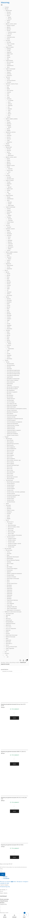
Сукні (8, 93)
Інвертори (8, 630)
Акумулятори (9, 620)
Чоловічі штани (10, 500)
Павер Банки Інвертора (12, 600)
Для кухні (9, 393)
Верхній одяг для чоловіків (13, 482)
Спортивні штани (11, 37)
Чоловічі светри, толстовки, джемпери (16, 492)
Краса (8, 580)
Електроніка (10, 570)
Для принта (10, 247)
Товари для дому (11, 428)
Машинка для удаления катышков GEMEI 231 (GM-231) (13, 751)
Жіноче (7, 297)
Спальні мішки (10, 222)
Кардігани (9, 52)
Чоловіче (8, 330)
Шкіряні (9, 215)
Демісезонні (10, 155)
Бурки (8, 303)
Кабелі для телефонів (12, 405)
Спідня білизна (9, 60)
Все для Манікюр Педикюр (13, 560)
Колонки (8, 633)
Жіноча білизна (10, 478)
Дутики (8, 275)
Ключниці (9, 73)
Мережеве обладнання (12, 412)
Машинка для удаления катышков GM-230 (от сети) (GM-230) (14, 798)
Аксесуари (9, 368)
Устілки (8, 267)
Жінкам (6, 8)
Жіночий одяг (9, 438)
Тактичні (10, 218)
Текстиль (8, 77)
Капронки (9, 135)
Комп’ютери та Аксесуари (13, 578)
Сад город (9, 601)
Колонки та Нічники (11, 576)
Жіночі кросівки (11, 531)
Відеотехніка (10, 383)
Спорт (8, 287)
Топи (8, 95)
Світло (7, 645)
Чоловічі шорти (10, 498)
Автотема (9, 553)
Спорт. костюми (10, 43)
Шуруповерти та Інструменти (13, 610)
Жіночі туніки (10, 470)
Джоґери (9, 28)
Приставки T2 (9, 643)
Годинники (9, 385)
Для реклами (10, 397)
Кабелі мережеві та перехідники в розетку (17, 408)
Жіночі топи (9, 468)
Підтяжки (9, 508)
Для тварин (9, 566)
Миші (7, 638)
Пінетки (8, 283)
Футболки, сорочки (10, 228)
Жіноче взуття (10, 522)
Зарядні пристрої (11, 398)
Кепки (8, 120)
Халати (8, 117)
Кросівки (9, 282)
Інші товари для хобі (11, 403)
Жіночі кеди (10, 530)
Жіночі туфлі (11, 533)
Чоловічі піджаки (11, 488)
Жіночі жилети (10, 445)
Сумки (8, 223)
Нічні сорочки (10, 90)
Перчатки (9, 123)
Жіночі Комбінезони (11, 448)
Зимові (9, 17)
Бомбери (9, 48)
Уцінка (7, 503)
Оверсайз (10, 105)
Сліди (8, 140)
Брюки (8, 158)
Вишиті (9, 113)
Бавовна (10, 108)
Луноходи (9, 315)
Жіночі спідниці (10, 463)
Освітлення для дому (12, 415)
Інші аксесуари (10, 400)
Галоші (8, 273)
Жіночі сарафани (11, 458)
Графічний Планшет (10, 623)
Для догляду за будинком (13, 387)
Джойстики (8, 625)
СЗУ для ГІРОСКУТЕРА (11, 646)
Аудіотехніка (10, 377)
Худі (8, 58)
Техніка (6, 360)
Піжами (7, 143)
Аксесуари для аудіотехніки (13, 370)
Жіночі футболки (11, 472)
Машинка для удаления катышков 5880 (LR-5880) (12, 844)
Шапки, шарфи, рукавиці (11, 118)
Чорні (9, 110)
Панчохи (9, 138)
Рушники (9, 82)
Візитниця (9, 70)
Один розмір (11, 205)
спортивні (10, 168)
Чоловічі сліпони (12, 540)
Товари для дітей (11, 427)
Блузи (8, 85)
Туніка (8, 97)
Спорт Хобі (9, 605)
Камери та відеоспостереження (14, 573)
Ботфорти (9, 302)
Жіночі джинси (10, 442)
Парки (8, 22)
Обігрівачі (9, 596)
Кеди (8, 278)
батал (9, 102)
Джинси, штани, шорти (11, 23)
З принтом (10, 245)
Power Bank (8, 626)
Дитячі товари (10, 563)
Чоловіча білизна (11, 501)
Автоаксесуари (10, 363)
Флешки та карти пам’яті (12, 435)
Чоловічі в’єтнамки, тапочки (14, 543)
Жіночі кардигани (11, 447)
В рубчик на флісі (12, 32)
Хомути (8, 260)
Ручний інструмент (11, 420)
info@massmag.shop (5, 886)
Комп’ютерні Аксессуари (11, 635)
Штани (8, 38)
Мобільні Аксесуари (10, 636)
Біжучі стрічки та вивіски (12, 380)
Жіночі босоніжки (12, 525)
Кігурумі (9, 63)
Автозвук (9, 367)
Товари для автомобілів (12, 423)
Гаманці (9, 72)
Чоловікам (7, 145)
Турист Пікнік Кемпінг (12, 608)
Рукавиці (9, 125)
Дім (7, 565)
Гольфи (8, 50)
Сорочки (9, 92)
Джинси (8, 27)
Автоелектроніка (11, 365)
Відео (8, 555)
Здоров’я (9, 571)
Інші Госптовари (10, 402)
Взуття (6, 270)
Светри (8, 57)
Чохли (7, 650)
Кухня (8, 581)
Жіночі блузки (10, 440)
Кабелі (7, 631)
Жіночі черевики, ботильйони (15, 535)
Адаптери (8, 615)
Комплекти (9, 75)
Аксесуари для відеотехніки (13, 373)
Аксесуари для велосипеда (13, 372)
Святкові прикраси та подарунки (14, 422)
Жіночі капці (11, 528)
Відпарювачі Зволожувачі (13, 556)
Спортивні (10, 220)
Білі (9, 107)
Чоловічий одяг (9, 480)
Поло (9, 115)
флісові (9, 187)
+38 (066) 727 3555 (4, 883)
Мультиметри (10, 413)
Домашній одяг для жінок (13, 443)
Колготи (9, 137)
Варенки (10, 242)
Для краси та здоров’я (12, 392)
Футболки (9, 98)
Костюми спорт (10, 178)
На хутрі (10, 33)
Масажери (9, 585)
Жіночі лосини (10, 452)
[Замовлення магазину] (11, 671)
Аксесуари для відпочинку (13, 375)
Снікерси (9, 318)
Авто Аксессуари (10, 613)
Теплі (9, 172)
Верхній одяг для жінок (12, 477)
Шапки (8, 128)
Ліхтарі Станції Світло (12, 583)
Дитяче (7, 272)
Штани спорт (10, 170)
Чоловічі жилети (10, 485)
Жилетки (9, 13)
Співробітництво (4, 901)
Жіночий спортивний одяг (13, 465)
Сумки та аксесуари (10, 68)
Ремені (8, 213)
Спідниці (9, 35)
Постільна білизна (11, 80)
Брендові (10, 240)
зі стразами (10, 100)
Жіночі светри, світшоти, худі (13, 460)
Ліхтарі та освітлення (12, 410)
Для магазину (10, 395)
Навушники (9, 588)
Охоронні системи (11, 417)
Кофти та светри (10, 47)
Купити (14, 717)
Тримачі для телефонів (12, 433)
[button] (14, 906)
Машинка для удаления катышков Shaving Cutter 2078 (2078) (13, 705)
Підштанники (10, 265)
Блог (6, 651)
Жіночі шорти (10, 473)
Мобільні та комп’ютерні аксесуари (13, 611)
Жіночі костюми (10, 450)
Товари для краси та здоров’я (14, 430)
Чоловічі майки (10, 486)
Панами (9, 122)
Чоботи (8, 293)
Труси (8, 67)
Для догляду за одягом (12, 388)
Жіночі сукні (9, 467)
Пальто (8, 20)
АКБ (7, 616)
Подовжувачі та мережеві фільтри (15, 418)
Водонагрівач (10, 558)
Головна (7, 7)
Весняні (9, 19)
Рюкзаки (9, 217)
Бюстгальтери (10, 62)
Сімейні (9, 203)
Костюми (8, 40)
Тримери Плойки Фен (12, 606)
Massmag (5, 2)
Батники (9, 12)
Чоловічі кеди (11, 546)
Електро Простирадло (12, 568)
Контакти (7, 653)
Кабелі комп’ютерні (11, 407)
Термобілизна (10, 65)
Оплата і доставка (4, 899)
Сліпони (9, 285)
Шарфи (8, 130)
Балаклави (9, 253)
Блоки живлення (11, 382)
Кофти (8, 55)
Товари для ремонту (11, 432)
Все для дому (8, 548)
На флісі (10, 45)
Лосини (8, 30)
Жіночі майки (10, 453)
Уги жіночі (10, 523)
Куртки (8, 15)
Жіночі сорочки (10, 462)
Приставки (8, 641)
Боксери (10, 202)
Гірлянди (9, 561)
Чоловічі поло (10, 490)
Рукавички (9, 512)
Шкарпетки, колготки (10, 132)
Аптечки (9, 208)
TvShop (8, 551)
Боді (8, 87)
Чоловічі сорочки (11, 493)
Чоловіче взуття (10, 537)
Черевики (9, 292)
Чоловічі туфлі (11, 541)
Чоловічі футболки (11, 497)
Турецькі (10, 103)
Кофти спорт (10, 53)
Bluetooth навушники (11, 628)
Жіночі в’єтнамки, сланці (13, 526)
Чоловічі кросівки (12, 545)
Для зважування (10, 390)
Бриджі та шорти (11, 25)
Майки (8, 88)
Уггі (7, 290)
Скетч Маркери (10, 603)
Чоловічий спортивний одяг (13, 495)
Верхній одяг (9, 10)
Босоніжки (9, 300)
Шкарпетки (9, 142)
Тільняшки (9, 233)
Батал (9, 237)
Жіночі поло (9, 457)
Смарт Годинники (10, 648)
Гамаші (8, 160)
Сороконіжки (11, 348)
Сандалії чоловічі (12, 538)
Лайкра (9, 248)
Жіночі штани (10, 475)
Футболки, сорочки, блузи (12, 83)
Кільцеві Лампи (10, 575)
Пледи (8, 78)
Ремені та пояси (10, 510)
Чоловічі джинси (10, 483)
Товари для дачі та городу (13, 425)
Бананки (9, 507)
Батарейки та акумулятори (13, 378)
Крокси (8, 280)
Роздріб (6, 437)
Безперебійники (9, 621)
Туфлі (8, 288)
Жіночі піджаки (10, 455)
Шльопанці (9, 295)
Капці (8, 277)
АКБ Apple (8, 618)
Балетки (9, 298)
